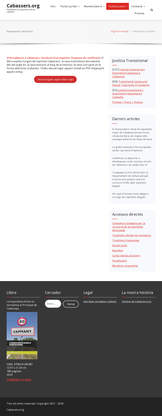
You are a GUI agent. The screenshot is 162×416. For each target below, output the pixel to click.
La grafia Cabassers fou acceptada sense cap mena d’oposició (131, 148)
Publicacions (116, 6)
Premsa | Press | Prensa (127, 102)
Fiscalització (119, 260)
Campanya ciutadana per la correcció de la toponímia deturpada (128, 227)
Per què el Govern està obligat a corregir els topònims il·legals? (130, 195)
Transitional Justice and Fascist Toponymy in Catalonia (130, 83)
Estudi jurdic (119, 245)
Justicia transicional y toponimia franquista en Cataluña (127, 93)
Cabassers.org (23, 6)
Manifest (117, 250)
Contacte (137, 6)
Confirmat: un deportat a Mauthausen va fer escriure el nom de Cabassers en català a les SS (131, 161)
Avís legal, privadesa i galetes (100, 301)
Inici (53, 6)
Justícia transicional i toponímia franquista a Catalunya (128, 73)
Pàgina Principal (119, 31)
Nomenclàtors (93, 6)
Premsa (139, 13)
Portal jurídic (68, 6)
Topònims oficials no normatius (131, 235)
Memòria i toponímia (125, 265)
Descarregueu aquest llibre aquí (55, 79)
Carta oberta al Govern (126, 255)
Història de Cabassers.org (136, 301)
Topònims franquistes (125, 240)
